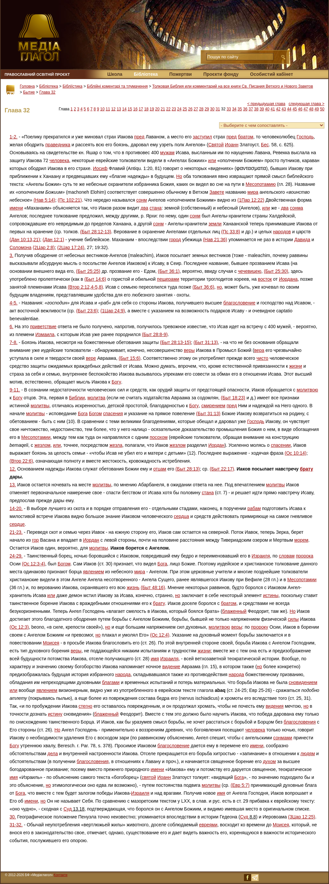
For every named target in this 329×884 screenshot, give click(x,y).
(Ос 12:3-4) (33, 563)
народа (123, 674)
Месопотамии (36, 437)
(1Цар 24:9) (112, 310)
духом (269, 761)
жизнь (133, 587)
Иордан (216, 445)
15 (130, 109)
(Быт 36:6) (203, 287)
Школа (114, 74)
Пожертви (180, 74)
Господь (305, 136)
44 (289, 109)
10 (102, 109)
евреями (208, 824)
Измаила (45, 334)
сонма (296, 208)
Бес (265, 144)
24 (179, 109)
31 (217, 109)
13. (13, 484)
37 (251, 109)
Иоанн (232, 144)
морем (301, 540)
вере (91, 358)
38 (256, 109)
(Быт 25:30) (276, 271)
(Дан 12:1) (53, 239)
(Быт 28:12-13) (95, 231)
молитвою (307, 389)
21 (163, 109)
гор (35, 540)
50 (322, 109)
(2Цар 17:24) (70, 247)
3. (11, 255)
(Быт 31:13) (205, 342)
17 (141, 109)
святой (149, 777)
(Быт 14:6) (95, 279)
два (144, 208)
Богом (95, 413)
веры (189, 350)
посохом (158, 437)
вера (259, 350)
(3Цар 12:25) (301, 816)
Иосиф (100, 168)
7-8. (13, 342)
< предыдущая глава (266, 103)
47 (306, 109)
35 (240, 109)
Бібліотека (146, 74)
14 (124, 109)
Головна (27, 86)
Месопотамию (261, 184)
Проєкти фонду (221, 74)
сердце (17, 524)
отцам (159, 468)
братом (245, 136)
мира (252, 192)
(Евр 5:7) (240, 785)
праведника (57, 144)
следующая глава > (306, 103)
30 (212, 109)
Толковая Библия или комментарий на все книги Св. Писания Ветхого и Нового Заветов (232, 86)
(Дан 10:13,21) (25, 239)
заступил (202, 136)
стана (155, 208)
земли (215, 223)
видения (274, 706)
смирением (213, 405)
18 (146, 109)
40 (267, 109)
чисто (262, 358)
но (219, 287)
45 (294, 109)
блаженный (234, 611)
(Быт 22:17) (222, 468)
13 (119, 109)
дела (52, 753)
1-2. (13, 136)
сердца (181, 516)
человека (59, 160)
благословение (239, 302)
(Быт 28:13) (187, 468)
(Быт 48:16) (153, 587)
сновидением (303, 682)
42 (278, 109)
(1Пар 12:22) (250, 200)
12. (13, 468)
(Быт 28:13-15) (175, 342)
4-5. (13, 302)
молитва (97, 397)
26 (190, 109)
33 (229, 109)
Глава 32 (47, 92)
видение (171, 666)
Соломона (21, 247)
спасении (281, 445)
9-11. (15, 389)
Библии (77, 397)
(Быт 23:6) (87, 310)
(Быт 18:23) (233, 397)
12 (113, 109)
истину (55, 714)
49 (317, 109)
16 (135, 109)
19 (152, 109)
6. (11, 326)
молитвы (40, 405)
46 (300, 109)
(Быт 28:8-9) (155, 334)
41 (272, 109)
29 (207, 109)
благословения (300, 722)
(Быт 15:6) (129, 358)
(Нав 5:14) (44, 200)
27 (195, 109)
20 (157, 109)
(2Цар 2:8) (44, 247)
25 (185, 109)
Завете (217, 192)
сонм (141, 200)
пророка (304, 555)
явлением (93, 571)
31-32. (16, 824)
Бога (83, 413)
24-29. (16, 555)
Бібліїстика (72, 86)
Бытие (29, 92)
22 (168, 109)
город (175, 239)
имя (155, 658)
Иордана (288, 279)
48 (311, 109)
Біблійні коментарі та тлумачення (117, 86)
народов (282, 231)
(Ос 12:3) (19, 627)
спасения (113, 413)
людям (307, 753)
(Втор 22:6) (21, 461)
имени (16, 208)
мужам (167, 152)
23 (174, 109)
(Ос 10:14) (295, 453)
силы (293, 619)
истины (271, 595)
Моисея (51, 642)
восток (265, 279)
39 (262, 109)
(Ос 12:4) (159, 635)
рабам (254, 508)
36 (245, 109)
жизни (295, 366)
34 (234, 109)
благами (110, 682)
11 (108, 109)
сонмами (282, 737)
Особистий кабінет (271, 74)
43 (284, 109)
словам (287, 555)
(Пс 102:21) (70, 200)
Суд (67, 809)
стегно (85, 706)
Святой (216, 144)
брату (306, 468)
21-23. (16, 532)
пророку (259, 627)
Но (179, 176)
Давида (302, 239)
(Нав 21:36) (215, 239)
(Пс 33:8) (230, 231)
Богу (116, 382)
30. (13, 816)
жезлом (43, 445)
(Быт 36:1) (169, 271)
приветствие (43, 326)
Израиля (261, 555)
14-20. (16, 508)
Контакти (60, 875)
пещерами (168, 279)
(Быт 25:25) (88, 271)
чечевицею (249, 271)
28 (201, 109)
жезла (116, 445)
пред (139, 136)
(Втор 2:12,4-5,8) (85, 287)
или (212, 160)
